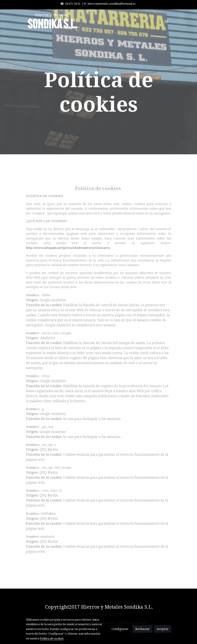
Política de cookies (51, 638)
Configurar (120, 629)
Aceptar (163, 629)
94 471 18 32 (72, 3)
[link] (53, 21)
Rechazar (142, 629)
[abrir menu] (166, 21)
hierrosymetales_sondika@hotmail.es (111, 3)
